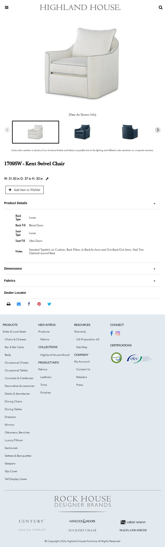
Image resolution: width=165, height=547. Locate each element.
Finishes (45, 392)
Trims (43, 384)
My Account (82, 361)
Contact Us (83, 369)
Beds (8, 354)
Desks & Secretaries (17, 393)
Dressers (10, 417)
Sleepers (10, 463)
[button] (35, 132)
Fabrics (44, 339)
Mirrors (9, 424)
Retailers (81, 377)
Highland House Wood (54, 354)
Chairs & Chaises (15, 339)
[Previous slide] (7, 130)
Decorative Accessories (19, 386)
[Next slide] (158, 130)
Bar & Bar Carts (14, 347)
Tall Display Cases (16, 479)
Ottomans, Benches (17, 432)
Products (44, 331)
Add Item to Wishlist (24, 190)
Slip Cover (11, 471)
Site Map (81, 347)
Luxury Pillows (14, 440)
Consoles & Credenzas (19, 378)
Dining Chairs (13, 401)
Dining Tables (13, 409)
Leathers (45, 377)
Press (79, 384)
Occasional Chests (16, 362)
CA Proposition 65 (87, 339)
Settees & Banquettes (18, 455)
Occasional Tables (16, 370)
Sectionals (11, 448)
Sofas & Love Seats (14, 331)
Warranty (80, 331)
